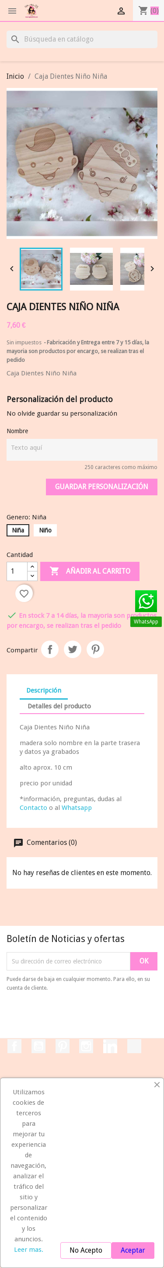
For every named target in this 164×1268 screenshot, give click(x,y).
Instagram (86, 1046)
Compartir (50, 649)
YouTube (38, 1046)
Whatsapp (77, 808)
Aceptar (133, 1250)
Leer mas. (28, 1250)
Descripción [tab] (43, 690)
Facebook (14, 1046)
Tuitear (72, 649)
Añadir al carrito (89, 571)
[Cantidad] (17, 571)
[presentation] (79, 1016)
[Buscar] (82, 39)
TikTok (134, 1046)
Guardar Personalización (101, 487)
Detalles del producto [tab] (59, 706)
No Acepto (86, 1250)
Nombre (17, 430)
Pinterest (95, 649)
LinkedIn (110, 1046)
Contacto (33, 808)
